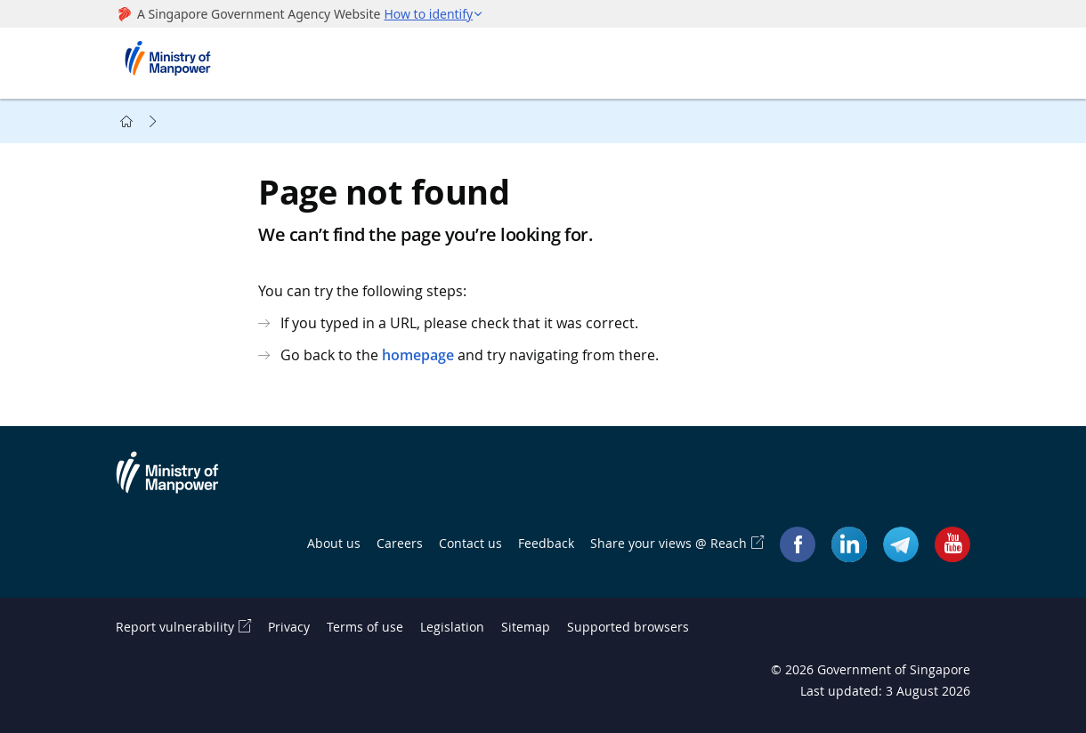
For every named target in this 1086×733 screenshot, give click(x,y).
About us (334, 543)
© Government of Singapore (870, 669)
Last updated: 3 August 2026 (885, 690)
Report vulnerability (175, 626)
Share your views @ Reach (668, 543)
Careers (400, 543)
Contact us (470, 543)
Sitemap (525, 626)
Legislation (452, 626)
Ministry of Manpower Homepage (173, 63)
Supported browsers (628, 626)
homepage (418, 355)
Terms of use (365, 626)
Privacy (289, 626)
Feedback (546, 543)
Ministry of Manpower (181, 483)
